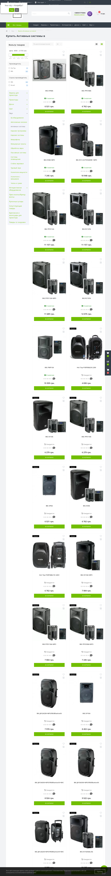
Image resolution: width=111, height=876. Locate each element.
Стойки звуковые (17, 164)
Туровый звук (16, 168)
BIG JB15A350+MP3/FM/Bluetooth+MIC (49, 782)
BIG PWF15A (49, 367)
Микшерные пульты (18, 144)
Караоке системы (17, 135)
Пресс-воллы (38, 30)
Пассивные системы (18, 153)
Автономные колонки (19, 122)
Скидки (36, 25)
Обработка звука (17, 148)
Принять (100, 872)
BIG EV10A (49, 437)
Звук (11, 113)
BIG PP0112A (49, 229)
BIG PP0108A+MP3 (86, 644)
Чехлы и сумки (16, 183)
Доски (11, 104)
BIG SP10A (86, 713)
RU (85, 2)
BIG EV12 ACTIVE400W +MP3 (86, 160)
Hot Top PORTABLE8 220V (86, 367)
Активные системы (18, 126)
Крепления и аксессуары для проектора (15, 215)
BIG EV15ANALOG (86, 852)
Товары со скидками (17, 222)
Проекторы (13, 100)
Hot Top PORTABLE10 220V (49, 575)
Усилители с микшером (15, 178)
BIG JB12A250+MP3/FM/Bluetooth (49, 713)
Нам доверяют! (53, 5)
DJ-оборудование (17, 118)
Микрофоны (15, 140)
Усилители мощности (19, 172)
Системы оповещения (15, 158)
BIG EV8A (86, 506)
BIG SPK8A (49, 91)
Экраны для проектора (14, 94)
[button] (25, 2)
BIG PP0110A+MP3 (49, 644)
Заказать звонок (79, 15)
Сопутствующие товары (15, 207)
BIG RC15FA (86, 298)
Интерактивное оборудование (15, 189)
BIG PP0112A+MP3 (49, 298)
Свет (11, 109)
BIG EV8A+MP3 (49, 160)
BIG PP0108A (86, 91)
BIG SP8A (49, 506)
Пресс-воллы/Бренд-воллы (17, 195)
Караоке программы (18, 131)
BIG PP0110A (86, 437)
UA (90, 2)
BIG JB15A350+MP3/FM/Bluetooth (86, 782)
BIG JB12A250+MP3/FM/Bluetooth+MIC (49, 852)
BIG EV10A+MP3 (86, 575)
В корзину (49, 111)
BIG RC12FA (86, 229)
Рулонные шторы (16, 201)
